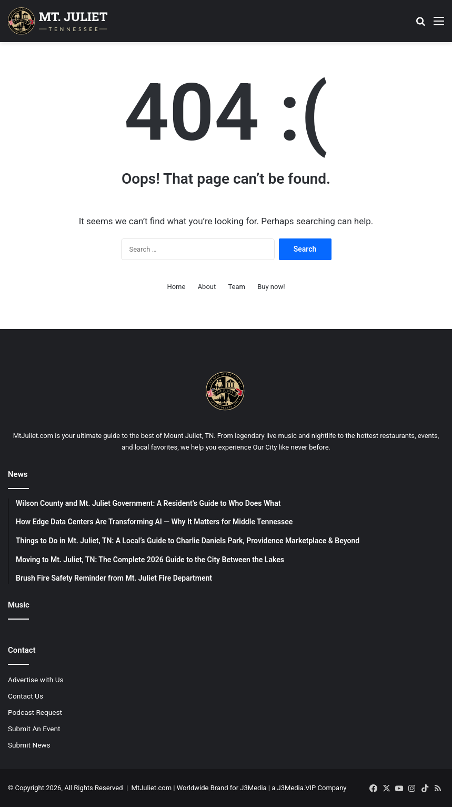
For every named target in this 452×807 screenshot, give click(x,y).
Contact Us (25, 696)
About (207, 287)
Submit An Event (34, 728)
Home (176, 287)
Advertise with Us (36, 679)
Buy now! (271, 287)
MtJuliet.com (152, 788)
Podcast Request (35, 712)
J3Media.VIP (296, 788)
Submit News (29, 745)
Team (236, 287)
